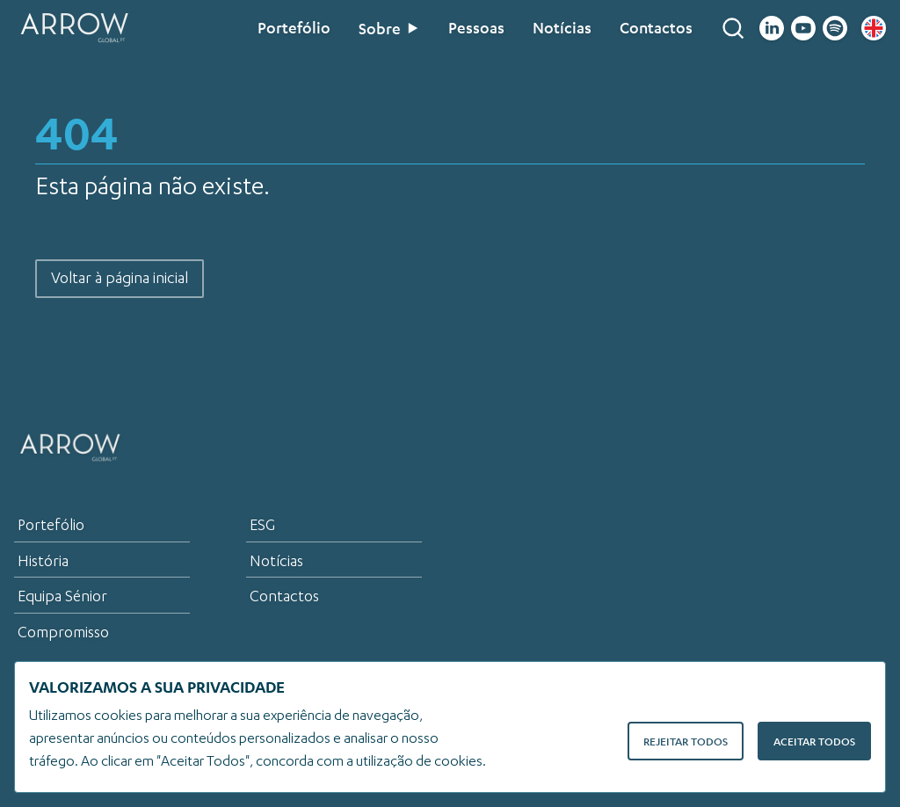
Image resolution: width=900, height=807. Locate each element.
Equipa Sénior (62, 596)
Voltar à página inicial (119, 277)
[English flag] (873, 28)
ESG (262, 524)
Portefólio (294, 28)
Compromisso (63, 632)
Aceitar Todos (814, 741)
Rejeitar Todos (685, 741)
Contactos (656, 28)
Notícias (562, 28)
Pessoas (476, 28)
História (43, 560)
